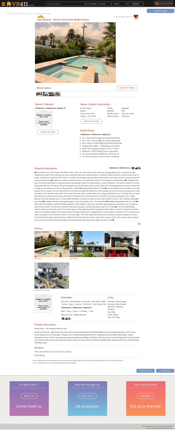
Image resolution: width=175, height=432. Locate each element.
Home (8, 13)
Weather (111, 309)
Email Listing (113, 314)
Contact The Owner (127, 87)
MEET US (29, 396)
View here (125, 116)
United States (14, 13)
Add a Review (39, 355)
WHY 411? (87, 396)
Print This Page (114, 317)
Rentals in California (115, 306)
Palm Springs (29, 13)
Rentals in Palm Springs (117, 301)
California (22, 13)
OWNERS (145, 396)
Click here (125, 108)
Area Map (111, 312)
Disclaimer (170, 428)
